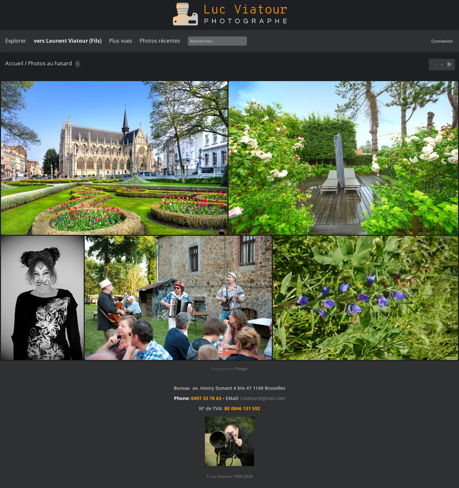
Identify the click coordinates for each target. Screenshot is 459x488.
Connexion (442, 41)
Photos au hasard (50, 63)
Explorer (15, 40)
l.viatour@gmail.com (262, 398)
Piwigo (242, 368)
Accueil (14, 63)
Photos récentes (160, 40)
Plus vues (120, 40)
